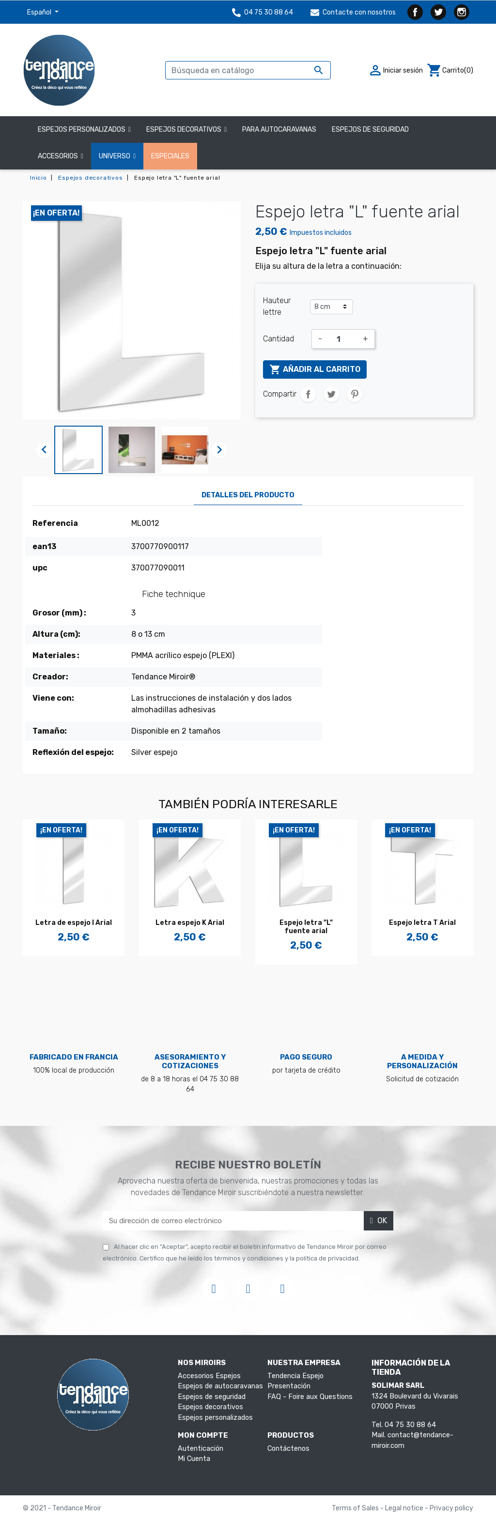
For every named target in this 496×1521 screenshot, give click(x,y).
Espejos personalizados (215, 1417)
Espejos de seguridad (212, 1397)
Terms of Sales (356, 1508)
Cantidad (278, 338)
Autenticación (200, 1448)
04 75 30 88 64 (262, 12)
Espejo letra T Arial (422, 923)
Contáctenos (288, 1448)
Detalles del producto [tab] (248, 495)
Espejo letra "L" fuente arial (306, 927)
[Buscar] (248, 70)
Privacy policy (451, 1508)
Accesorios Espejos (209, 1376)
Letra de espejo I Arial (73, 923)
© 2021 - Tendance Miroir (62, 1508)
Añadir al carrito (314, 369)
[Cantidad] (342, 339)
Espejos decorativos (210, 1407)
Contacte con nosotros (353, 12)
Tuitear (331, 394)
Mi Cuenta (194, 1459)
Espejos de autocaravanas (220, 1386)
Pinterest (354, 394)
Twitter (438, 12)
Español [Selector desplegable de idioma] (40, 12)
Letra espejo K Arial (189, 923)
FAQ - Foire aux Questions (310, 1397)
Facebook (415, 12)
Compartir (308, 394)
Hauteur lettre (277, 306)
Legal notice (405, 1508)
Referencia (55, 523)
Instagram (461, 12)
